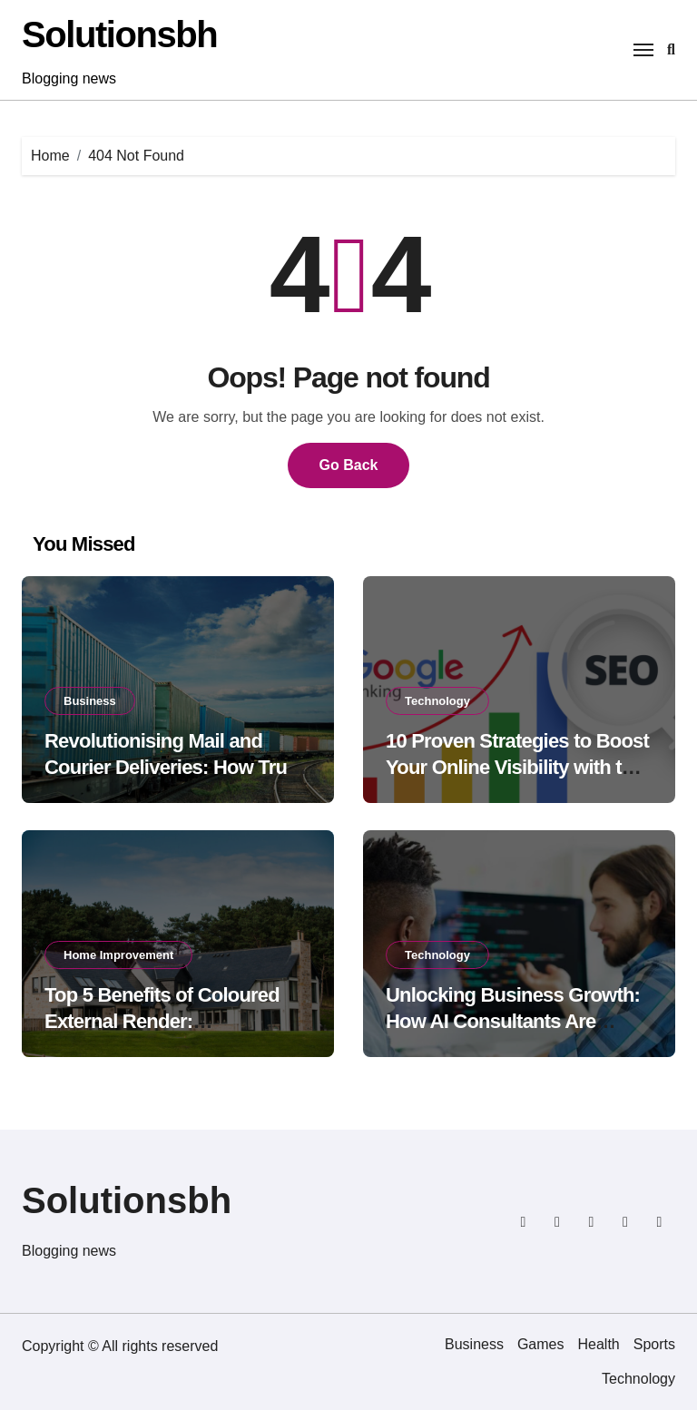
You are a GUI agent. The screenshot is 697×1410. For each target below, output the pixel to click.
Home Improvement (118, 955)
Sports (654, 1344)
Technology (437, 701)
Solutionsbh (119, 34)
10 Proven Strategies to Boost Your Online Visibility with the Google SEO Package (517, 766)
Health (599, 1344)
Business (90, 701)
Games (540, 1344)
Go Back (348, 465)
